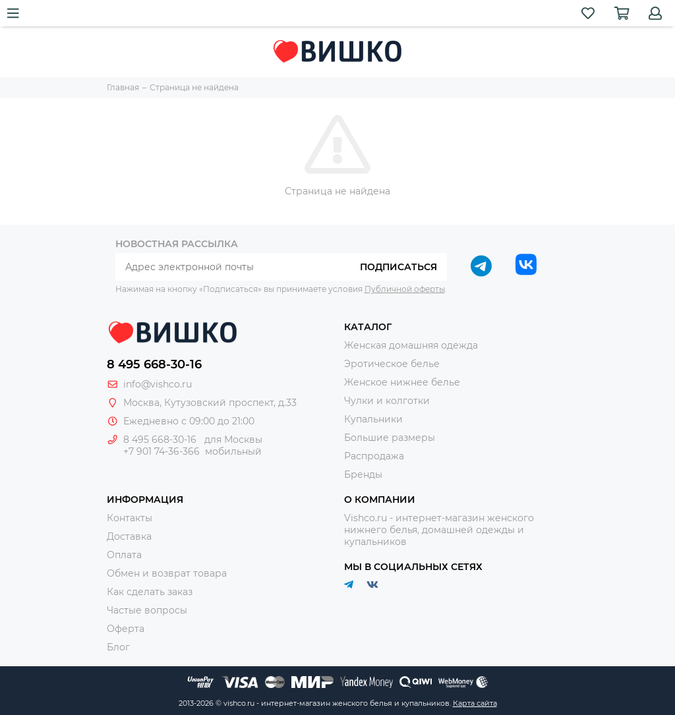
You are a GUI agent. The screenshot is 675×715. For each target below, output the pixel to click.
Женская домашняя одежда (411, 345)
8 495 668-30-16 (154, 364)
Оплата (124, 555)
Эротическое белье (392, 364)
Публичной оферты (405, 289)
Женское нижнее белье (402, 382)
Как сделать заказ (149, 592)
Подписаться (398, 267)
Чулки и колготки (387, 401)
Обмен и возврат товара (167, 573)
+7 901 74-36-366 (161, 451)
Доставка (129, 536)
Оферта (125, 629)
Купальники (373, 419)
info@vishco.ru (157, 384)
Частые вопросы (147, 610)
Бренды (363, 474)
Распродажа (374, 456)
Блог (118, 647)
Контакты (129, 518)
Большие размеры (389, 437)
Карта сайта (475, 703)
